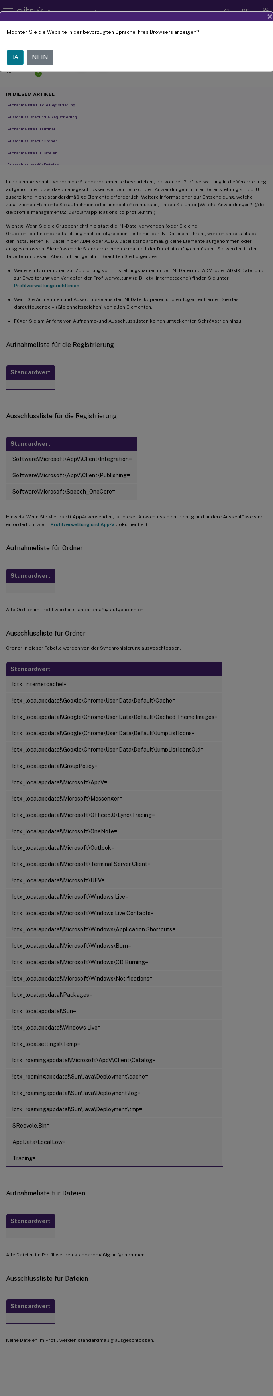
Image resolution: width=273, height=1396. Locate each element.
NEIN (40, 57)
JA (15, 57)
